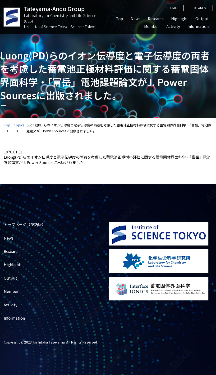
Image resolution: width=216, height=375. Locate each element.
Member (151, 26)
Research (155, 18)
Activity (173, 26)
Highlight (179, 18)
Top (119, 18)
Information (197, 26)
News (135, 18)
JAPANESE (200, 8)
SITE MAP (171, 8)
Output (201, 18)
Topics (19, 125)
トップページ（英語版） (25, 224)
